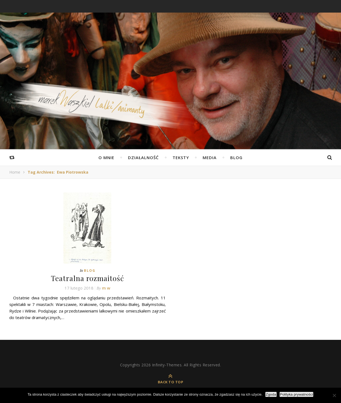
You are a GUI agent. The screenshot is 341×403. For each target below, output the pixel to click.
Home (14, 172)
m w (106, 288)
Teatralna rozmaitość (87, 278)
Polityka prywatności (296, 394)
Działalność (143, 157)
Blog (236, 157)
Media (210, 157)
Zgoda (271, 394)
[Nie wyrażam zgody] (334, 395)
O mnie (106, 157)
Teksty (181, 157)
